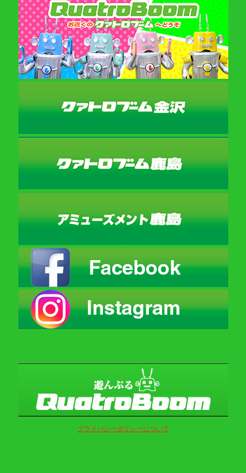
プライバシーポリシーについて (123, 428)
